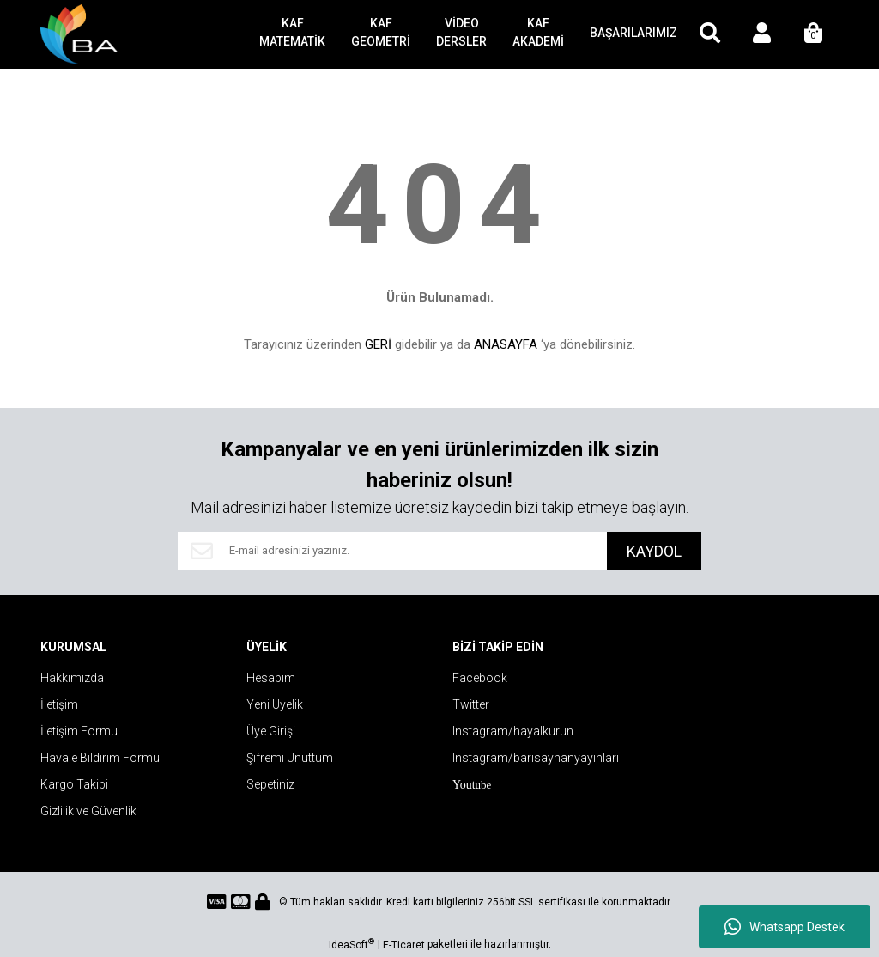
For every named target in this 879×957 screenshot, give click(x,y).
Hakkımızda (72, 678)
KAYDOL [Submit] (654, 551)
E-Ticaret (404, 945)
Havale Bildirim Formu (100, 758)
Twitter (470, 704)
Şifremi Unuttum (289, 758)
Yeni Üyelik (274, 704)
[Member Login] (761, 34)
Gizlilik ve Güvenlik (88, 811)
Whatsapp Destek (784, 926)
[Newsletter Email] (392, 551)
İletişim (59, 704)
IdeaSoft (351, 944)
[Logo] (82, 34)
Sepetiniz (270, 784)
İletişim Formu (79, 731)
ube (471, 784)
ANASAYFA (505, 344)
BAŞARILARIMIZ (633, 33)
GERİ (378, 344)
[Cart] (813, 34)
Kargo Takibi (74, 784)
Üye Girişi (270, 731)
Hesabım (270, 678)
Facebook (479, 678)
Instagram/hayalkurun (512, 731)
